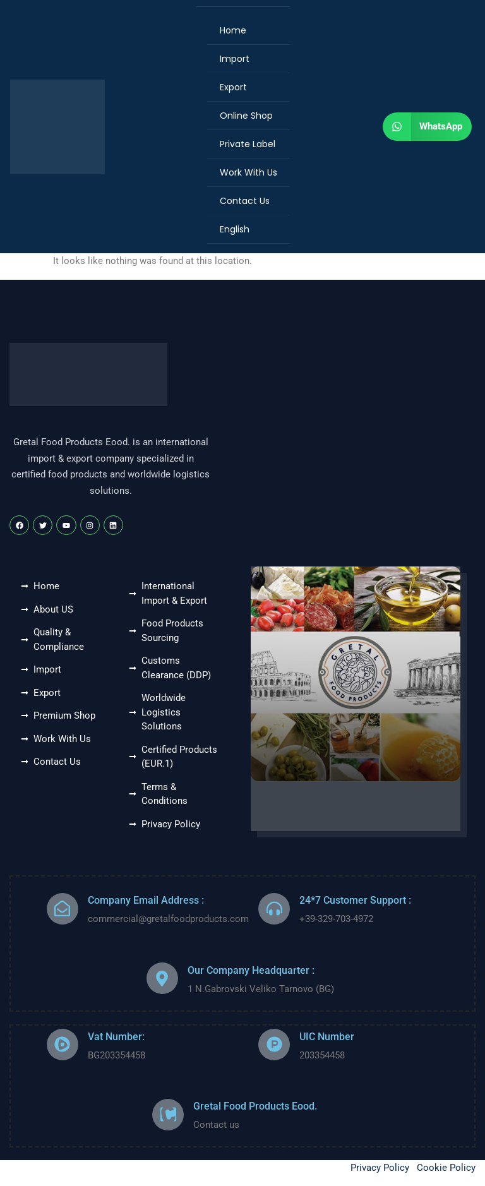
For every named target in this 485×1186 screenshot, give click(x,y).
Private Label (247, 144)
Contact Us (245, 201)
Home (233, 30)
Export (233, 87)
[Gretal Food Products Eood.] (168, 1114)
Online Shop (246, 115)
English (234, 229)
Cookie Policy (446, 1167)
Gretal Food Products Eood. (255, 1106)
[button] (427, 126)
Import (234, 58)
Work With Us (248, 172)
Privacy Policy (379, 1167)
